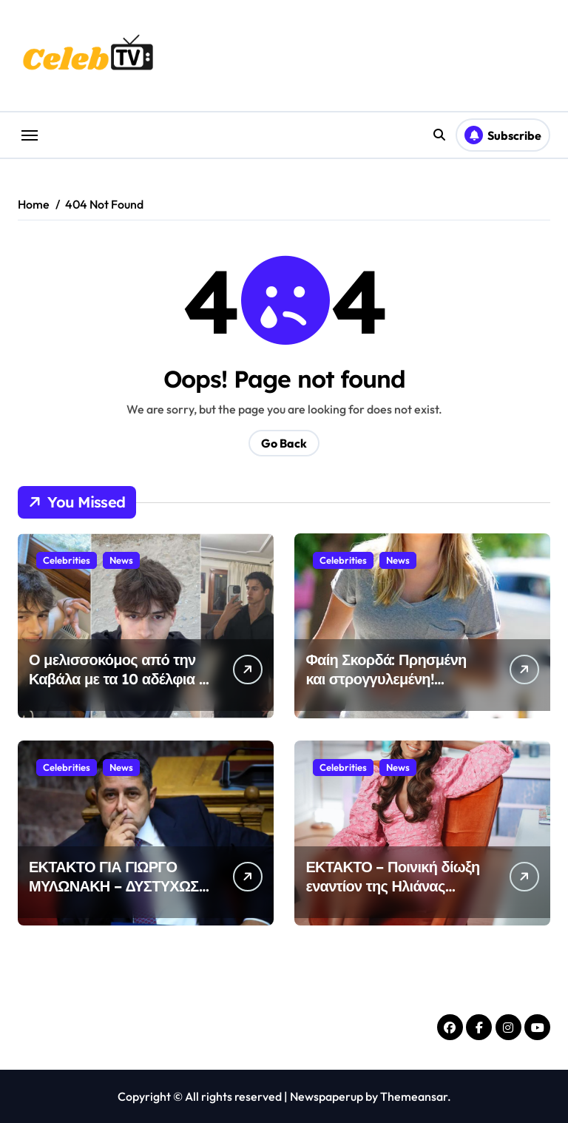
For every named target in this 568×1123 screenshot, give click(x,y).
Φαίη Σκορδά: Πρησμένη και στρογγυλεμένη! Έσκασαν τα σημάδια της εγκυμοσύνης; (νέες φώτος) (396, 688)
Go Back (284, 443)
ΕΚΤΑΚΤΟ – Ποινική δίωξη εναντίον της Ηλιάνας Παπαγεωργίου (392, 885)
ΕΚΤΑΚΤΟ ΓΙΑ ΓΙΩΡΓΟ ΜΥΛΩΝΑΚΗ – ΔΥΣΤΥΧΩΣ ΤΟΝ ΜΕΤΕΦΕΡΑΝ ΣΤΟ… (114, 885)
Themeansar (413, 1096)
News (121, 560)
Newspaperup (326, 1096)
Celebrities (66, 560)
